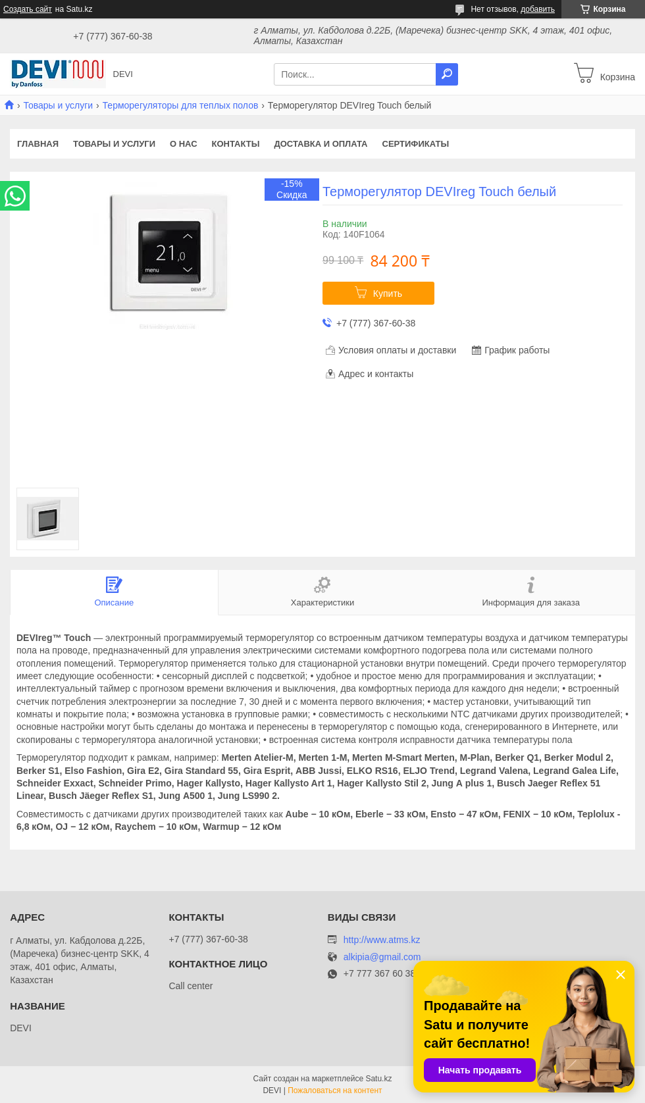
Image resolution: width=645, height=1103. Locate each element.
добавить (538, 9)
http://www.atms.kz (382, 940)
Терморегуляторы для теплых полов (181, 105)
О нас (183, 144)
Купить (387, 293)
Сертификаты (416, 144)
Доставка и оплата (320, 144)
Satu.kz (378, 1078)
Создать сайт (27, 9)
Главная (38, 144)
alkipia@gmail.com (382, 957)
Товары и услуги (58, 105)
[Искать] (447, 74)
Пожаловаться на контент (335, 1090)
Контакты (236, 144)
